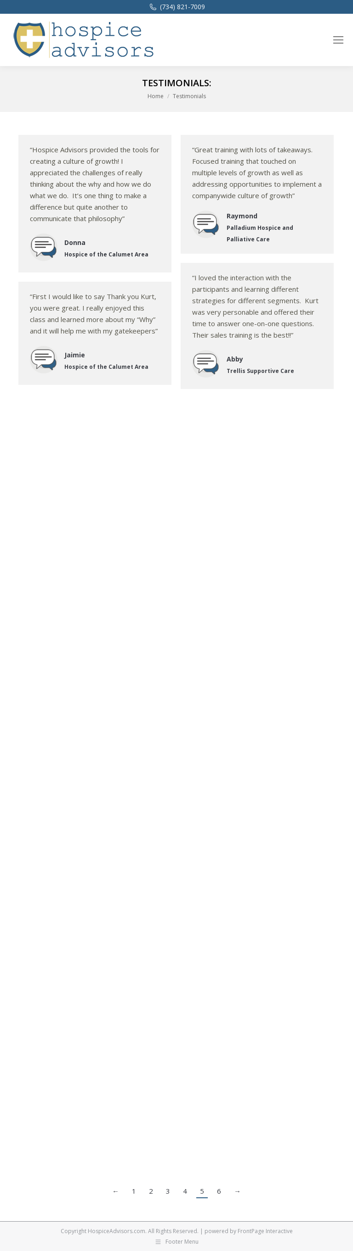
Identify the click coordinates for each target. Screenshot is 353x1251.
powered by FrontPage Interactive (249, 1231)
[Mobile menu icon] (338, 39)
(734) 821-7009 (176, 6)
